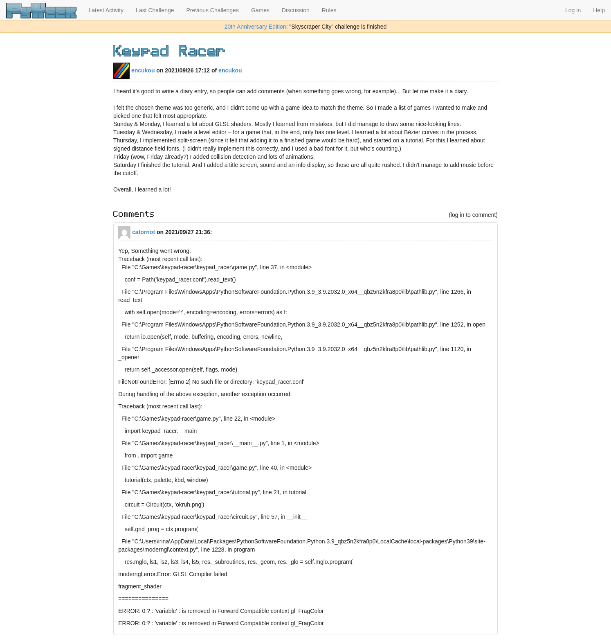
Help (599, 10)
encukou (134, 70)
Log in (573, 10)
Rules (329, 10)
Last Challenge (155, 10)
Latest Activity (106, 10)
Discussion (296, 10)
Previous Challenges (212, 10)
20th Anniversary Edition (255, 26)
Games (260, 10)
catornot (136, 232)
